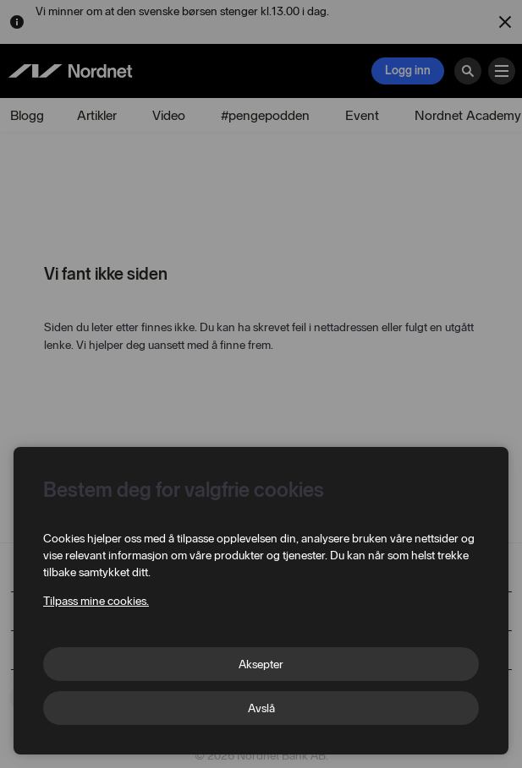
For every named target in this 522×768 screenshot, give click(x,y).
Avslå (261, 708)
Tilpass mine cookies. (96, 601)
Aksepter (261, 664)
